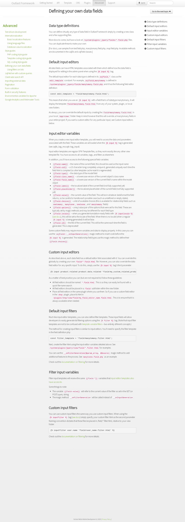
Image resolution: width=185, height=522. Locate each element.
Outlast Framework (23, 3)
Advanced (99, 2)
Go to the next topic (161, 11)
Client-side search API (14, 77)
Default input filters (155, 39)
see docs (57, 216)
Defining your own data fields (18, 65)
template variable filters (92, 324)
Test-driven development (15, 32)
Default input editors (155, 26)
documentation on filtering (73, 362)
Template (68, 2)
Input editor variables (156, 30)
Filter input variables (155, 44)
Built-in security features (15, 92)
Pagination (10, 84)
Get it (141, 3)
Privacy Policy (106, 519)
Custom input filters (155, 48)
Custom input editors (156, 35)
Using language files (16, 43)
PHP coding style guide (17, 54)
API (58, 2)
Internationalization (13, 35)
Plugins (87, 2)
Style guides (10, 50)
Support (111, 2)
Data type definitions (155, 21)
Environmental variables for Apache (20, 95)
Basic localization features (18, 39)
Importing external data (15, 80)
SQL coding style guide (17, 62)
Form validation (12, 88)
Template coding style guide (19, 58)
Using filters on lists (15, 69)
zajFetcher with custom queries (18, 73)
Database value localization (19, 47)
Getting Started (46, 2)
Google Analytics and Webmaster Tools (22, 99)
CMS (78, 2)
